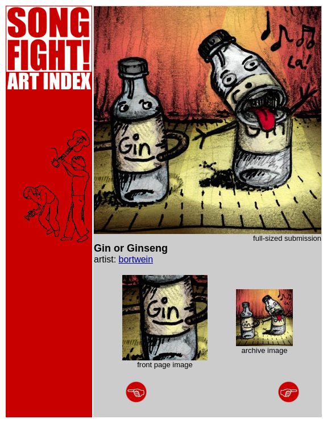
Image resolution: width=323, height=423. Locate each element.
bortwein (136, 259)
